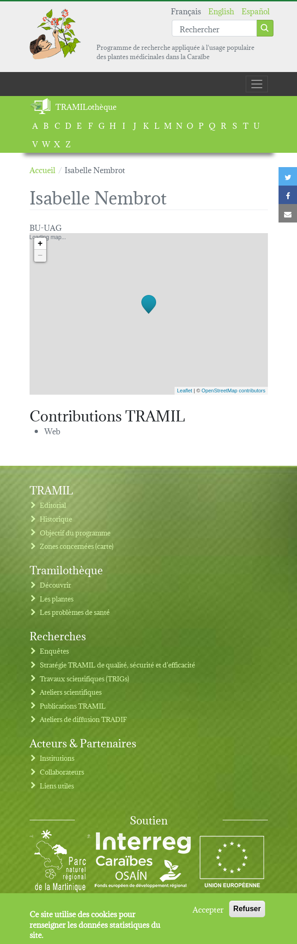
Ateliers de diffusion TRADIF (83, 719)
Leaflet (184, 390)
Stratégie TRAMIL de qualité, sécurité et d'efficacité (117, 664)
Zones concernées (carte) (77, 546)
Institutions (57, 757)
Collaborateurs (62, 771)
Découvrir (55, 584)
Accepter (208, 912)
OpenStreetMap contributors (233, 390)
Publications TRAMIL (73, 705)
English (221, 10)
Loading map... (148, 314)
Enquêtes (54, 650)
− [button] (40, 255)
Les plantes (56, 598)
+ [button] (40, 243)
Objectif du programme (75, 532)
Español (256, 10)
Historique (56, 518)
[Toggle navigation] (257, 84)
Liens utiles (57, 785)
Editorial (53, 504)
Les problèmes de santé (75, 612)
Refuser (247, 912)
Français (186, 10)
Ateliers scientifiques (71, 691)
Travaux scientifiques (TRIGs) (84, 678)
